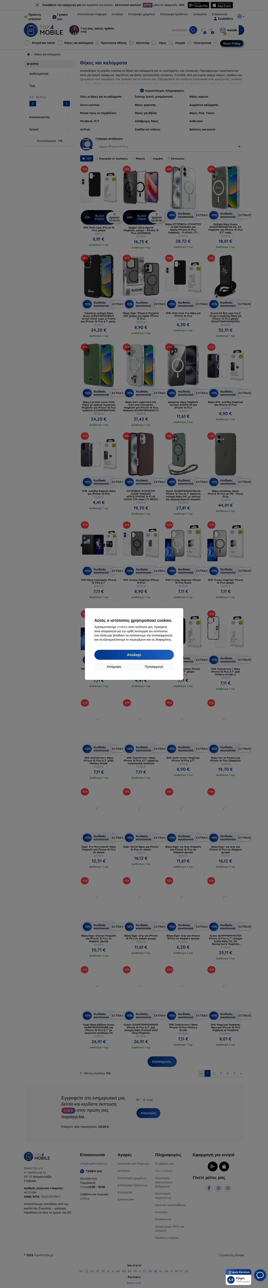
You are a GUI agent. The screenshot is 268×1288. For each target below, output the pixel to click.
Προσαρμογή (154, 667)
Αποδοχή (134, 655)
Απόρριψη (114, 667)
